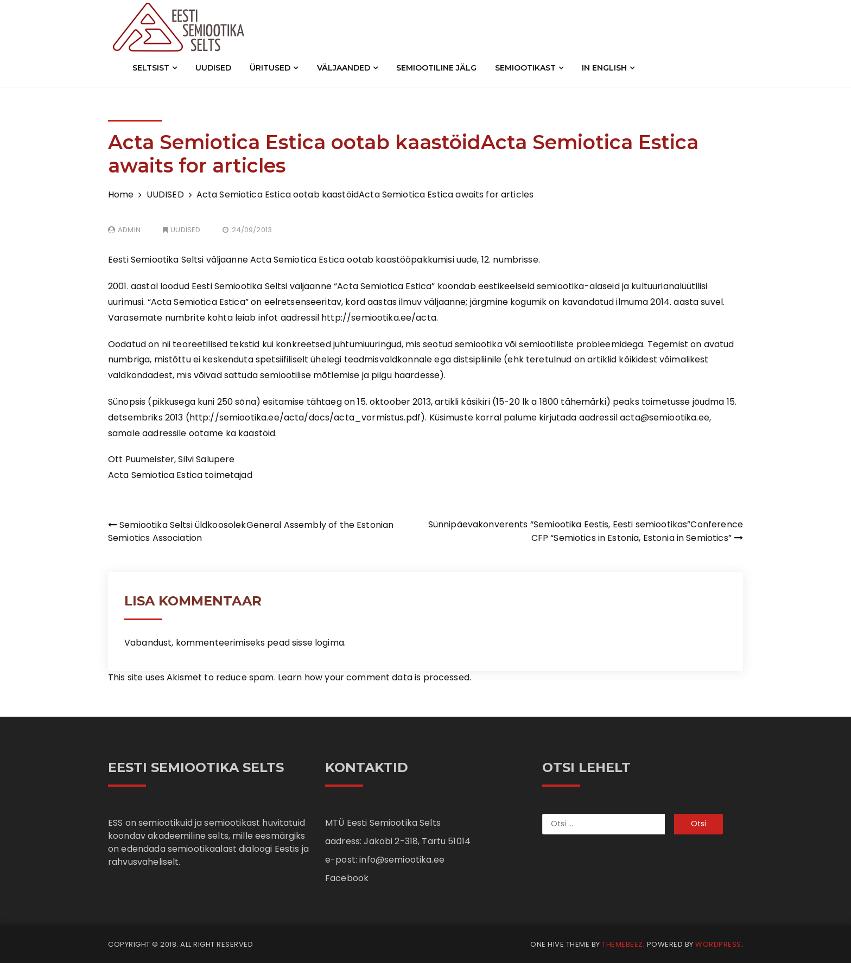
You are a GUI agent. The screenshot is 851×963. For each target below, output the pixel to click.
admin (129, 230)
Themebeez (622, 944)
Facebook (347, 878)
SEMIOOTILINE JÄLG (436, 68)
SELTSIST (154, 68)
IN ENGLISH (608, 68)
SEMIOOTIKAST (529, 68)
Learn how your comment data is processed (373, 677)
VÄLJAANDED (347, 68)
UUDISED (213, 68)
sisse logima (318, 642)
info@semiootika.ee (401, 859)
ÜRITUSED (274, 68)
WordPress (718, 944)
